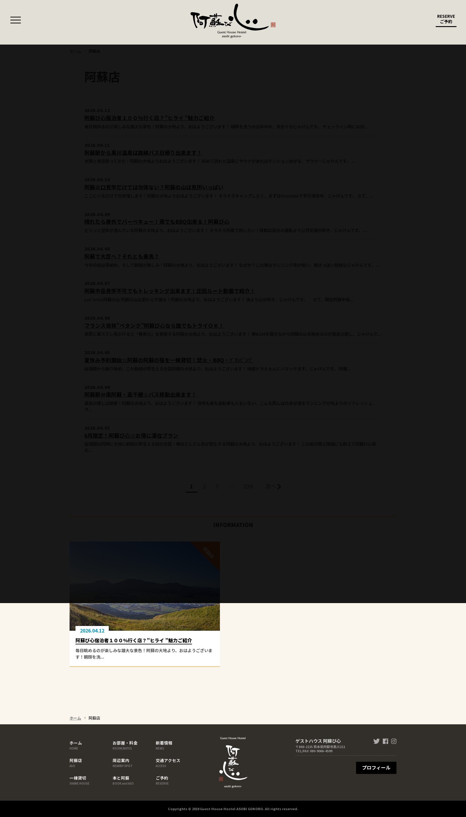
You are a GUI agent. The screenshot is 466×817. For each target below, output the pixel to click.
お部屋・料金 (133, 745)
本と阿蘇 (133, 780)
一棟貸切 (90, 780)
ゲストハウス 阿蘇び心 (233, 21)
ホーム (90, 745)
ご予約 (176, 780)
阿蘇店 (90, 762)
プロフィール (376, 767)
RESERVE (446, 20)
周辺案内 (133, 762)
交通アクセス (176, 762)
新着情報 (176, 745)
